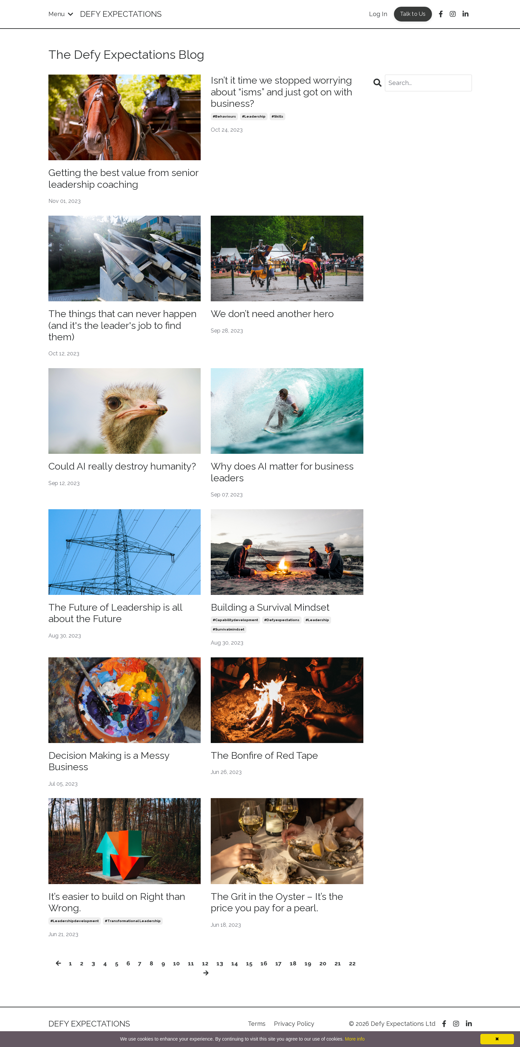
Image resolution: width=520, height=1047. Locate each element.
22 (352, 969)
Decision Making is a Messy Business (111, 766)
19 (308, 969)
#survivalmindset (228, 634)
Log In (378, 13)
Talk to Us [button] (413, 14)
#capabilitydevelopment (235, 624)
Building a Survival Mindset (272, 611)
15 (249, 969)
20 (323, 969)
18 (293, 969)
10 (176, 969)
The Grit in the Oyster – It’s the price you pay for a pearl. (281, 908)
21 (338, 969)
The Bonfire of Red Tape (267, 760)
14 (235, 969)
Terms (257, 1030)
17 (279, 969)
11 (191, 969)
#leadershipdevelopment (74, 927)
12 (205, 969)
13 (220, 969)
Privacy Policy (294, 1030)
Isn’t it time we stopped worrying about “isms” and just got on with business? (286, 93)
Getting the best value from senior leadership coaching (112, 179)
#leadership (254, 118)
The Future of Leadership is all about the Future (118, 617)
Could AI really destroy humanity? (100, 475)
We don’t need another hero (276, 315)
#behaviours (224, 118)
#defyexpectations (281, 624)
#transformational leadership (133, 927)
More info (354, 1039)
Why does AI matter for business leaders (286, 475)
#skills (277, 118)
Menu (60, 13)
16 (264, 969)
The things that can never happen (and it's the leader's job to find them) (121, 327)
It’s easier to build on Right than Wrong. (120, 908)
